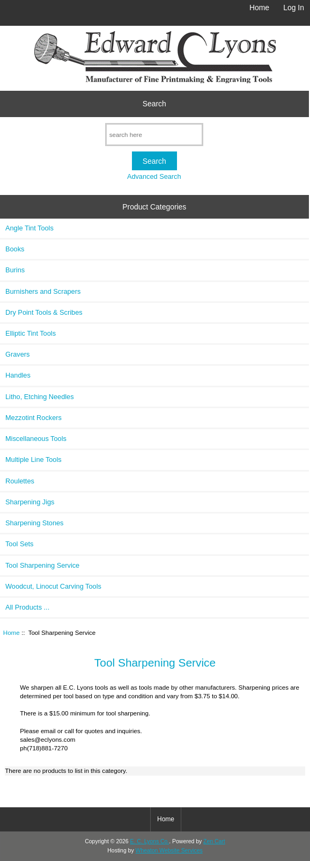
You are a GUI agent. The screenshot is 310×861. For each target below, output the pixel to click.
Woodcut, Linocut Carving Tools (53, 586)
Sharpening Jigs (29, 502)
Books (14, 249)
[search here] (154, 134)
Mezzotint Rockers (33, 418)
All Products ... (27, 607)
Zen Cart (214, 841)
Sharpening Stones (34, 523)
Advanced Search (154, 176)
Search (154, 103)
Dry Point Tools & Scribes (44, 312)
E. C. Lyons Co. (149, 841)
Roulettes (19, 481)
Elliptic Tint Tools (30, 333)
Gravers (17, 354)
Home (259, 7)
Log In (293, 7)
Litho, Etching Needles (39, 397)
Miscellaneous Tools (36, 439)
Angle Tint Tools (29, 228)
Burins (15, 270)
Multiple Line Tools (33, 459)
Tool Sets (19, 544)
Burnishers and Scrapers (42, 291)
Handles (18, 375)
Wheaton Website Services (169, 850)
